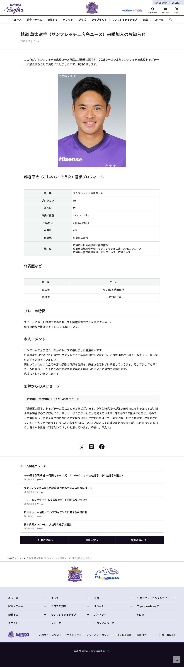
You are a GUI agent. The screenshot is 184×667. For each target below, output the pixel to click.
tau (139, 614)
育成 (113, 598)
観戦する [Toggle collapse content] (52, 19)
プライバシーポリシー (99, 635)
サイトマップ (73, 635)
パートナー (100, 614)
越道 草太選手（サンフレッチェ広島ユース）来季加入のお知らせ (60, 558)
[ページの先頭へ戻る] (176, 659)
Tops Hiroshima (146, 606)
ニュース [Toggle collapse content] (16, 19)
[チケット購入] (165, 10)
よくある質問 (161, 2)
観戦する (27, 614)
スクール (113, 606)
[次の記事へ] (139, 540)
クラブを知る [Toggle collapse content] (99, 19)
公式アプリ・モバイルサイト (156, 598)
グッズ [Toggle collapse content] (82, 19)
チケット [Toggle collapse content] (68, 19)
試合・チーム (27, 606)
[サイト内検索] (170, 19)
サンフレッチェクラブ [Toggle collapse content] (124, 19)
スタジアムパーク (104, 623)
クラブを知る (70, 606)
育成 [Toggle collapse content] (145, 19)
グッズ (70, 598)
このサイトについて (50, 635)
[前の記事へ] (44, 540)
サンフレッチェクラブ (70, 614)
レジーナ (70, 623)
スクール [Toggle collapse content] (158, 19)
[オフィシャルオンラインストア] (177, 10)
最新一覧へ (92, 540)
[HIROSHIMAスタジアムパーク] (132, 10)
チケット (27, 623)
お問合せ (142, 635)
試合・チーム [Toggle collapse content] (34, 19)
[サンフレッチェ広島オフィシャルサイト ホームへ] (18, 634)
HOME (11, 558)
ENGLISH (176, 2)
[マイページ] (152, 10)
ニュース (21, 558)
